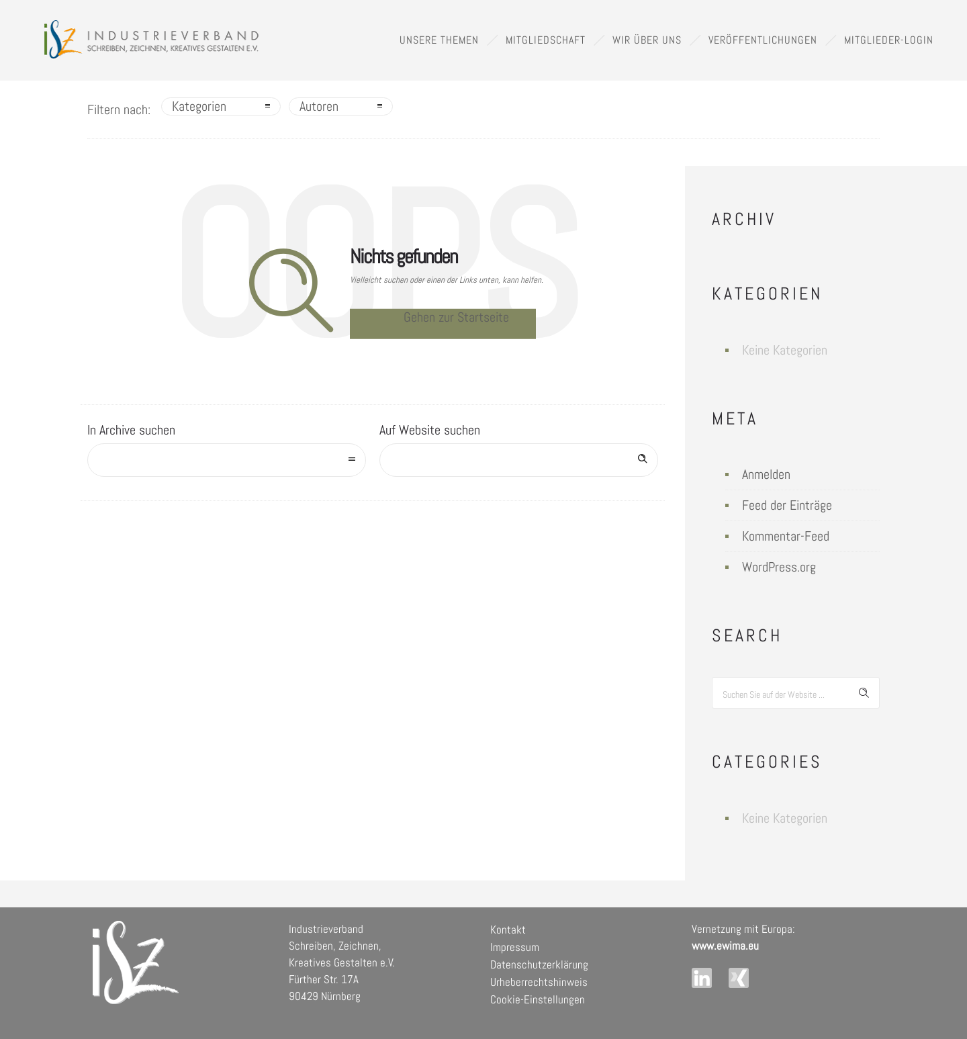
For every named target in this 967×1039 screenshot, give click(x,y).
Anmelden (766, 474)
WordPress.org (779, 567)
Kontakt (508, 929)
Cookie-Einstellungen (537, 999)
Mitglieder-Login (888, 40)
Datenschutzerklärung (539, 964)
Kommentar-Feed (785, 536)
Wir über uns (647, 40)
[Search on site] (518, 460)
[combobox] (226, 460)
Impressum (514, 947)
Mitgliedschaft (546, 40)
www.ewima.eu (725, 945)
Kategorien (199, 106)
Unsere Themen (439, 40)
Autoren (319, 106)
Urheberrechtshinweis (539, 982)
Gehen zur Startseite (456, 317)
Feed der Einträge (787, 505)
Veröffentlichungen (762, 40)
